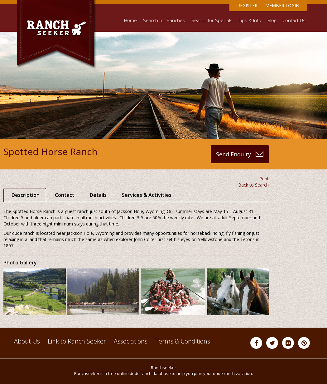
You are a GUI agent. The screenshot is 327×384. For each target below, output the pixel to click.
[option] (35, 291)
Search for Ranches (164, 20)
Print (264, 179)
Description (26, 195)
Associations (130, 341)
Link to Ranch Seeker (77, 341)
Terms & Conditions (182, 341)
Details (98, 195)
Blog (271, 20)
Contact (65, 195)
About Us (27, 341)
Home (130, 20)
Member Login (282, 5)
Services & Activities (146, 195)
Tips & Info (250, 20)
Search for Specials (212, 20)
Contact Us (293, 20)
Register (247, 5)
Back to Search (253, 185)
